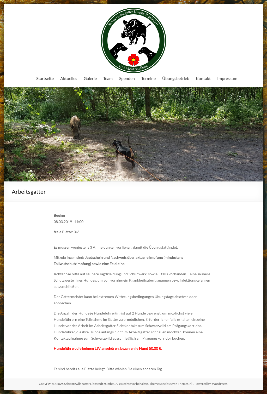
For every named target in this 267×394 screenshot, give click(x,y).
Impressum (227, 78)
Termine (148, 78)
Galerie (90, 78)
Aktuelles (68, 78)
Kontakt (203, 78)
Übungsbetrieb (175, 78)
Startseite (45, 78)
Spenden (127, 78)
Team (108, 78)
